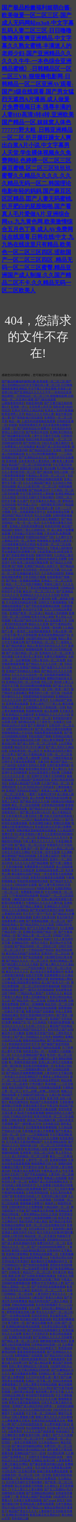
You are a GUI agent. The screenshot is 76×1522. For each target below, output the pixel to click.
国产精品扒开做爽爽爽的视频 (24, 1073)
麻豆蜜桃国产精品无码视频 (19, 855)
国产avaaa (49, 1500)
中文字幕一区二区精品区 (41, 1413)
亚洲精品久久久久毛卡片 (52, 837)
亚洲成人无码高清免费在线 (26, 526)
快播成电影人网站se (29, 939)
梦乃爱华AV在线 (33, 1167)
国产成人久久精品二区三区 (57, 848)
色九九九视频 (42, 515)
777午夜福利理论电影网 (23, 895)
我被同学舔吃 (43, 555)
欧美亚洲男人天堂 (13, 414)
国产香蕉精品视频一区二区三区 (46, 921)
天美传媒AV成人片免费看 (38, 1131)
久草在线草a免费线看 (57, 533)
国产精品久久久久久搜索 (42, 1138)
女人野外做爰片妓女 (57, 1424)
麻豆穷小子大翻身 (13, 1033)
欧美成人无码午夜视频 (59, 410)
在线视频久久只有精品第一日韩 (45, 707)
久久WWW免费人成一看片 (42, 1377)
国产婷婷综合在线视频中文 (44, 1330)
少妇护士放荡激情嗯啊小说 (40, 1217)
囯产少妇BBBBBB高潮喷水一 (49, 1246)
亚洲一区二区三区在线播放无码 (45, 1225)
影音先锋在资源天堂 (38, 768)
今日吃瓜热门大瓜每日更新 (19, 1471)
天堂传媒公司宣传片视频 (27, 533)
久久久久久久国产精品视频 (31, 863)
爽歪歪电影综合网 (56, 797)
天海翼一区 (9, 428)
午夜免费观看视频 (13, 475)
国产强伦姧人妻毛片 (35, 700)
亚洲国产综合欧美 (13, 1160)
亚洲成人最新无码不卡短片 (19, 1232)
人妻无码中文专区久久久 (50, 1293)
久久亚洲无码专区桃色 (58, 834)
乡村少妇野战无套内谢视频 (28, 678)
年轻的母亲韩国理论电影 (32, 881)
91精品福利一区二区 (57, 1207)
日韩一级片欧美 (11, 1065)
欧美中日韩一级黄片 (38, 1435)
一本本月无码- (26, 508)
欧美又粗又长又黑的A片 (45, 1514)
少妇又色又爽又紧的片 (55, 443)
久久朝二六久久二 (37, 1026)
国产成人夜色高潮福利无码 (19, 1243)
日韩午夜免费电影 (58, 765)
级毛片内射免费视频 (21, 558)
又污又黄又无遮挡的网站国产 (24, 1141)
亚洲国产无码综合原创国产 (23, 790)
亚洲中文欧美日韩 (44, 917)
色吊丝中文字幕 (33, 609)
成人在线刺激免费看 (14, 1308)
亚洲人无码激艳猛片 (35, 997)
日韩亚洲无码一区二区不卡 (26, 750)
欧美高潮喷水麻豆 (40, 823)
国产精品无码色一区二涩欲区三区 (35, 946)
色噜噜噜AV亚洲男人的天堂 (55, 540)
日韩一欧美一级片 (58, 689)
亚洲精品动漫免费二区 (49, 870)
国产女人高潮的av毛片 (58, 1489)
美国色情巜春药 (62, 1228)
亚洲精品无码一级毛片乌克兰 (29, 942)
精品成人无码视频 (56, 613)
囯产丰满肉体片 (37, 725)
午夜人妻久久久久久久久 (38, 841)
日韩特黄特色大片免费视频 (26, 1207)
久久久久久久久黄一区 (16, 776)
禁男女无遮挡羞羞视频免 (24, 1402)
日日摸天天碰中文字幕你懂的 (35, 497)
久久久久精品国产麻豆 (37, 482)
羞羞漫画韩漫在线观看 (31, 1351)
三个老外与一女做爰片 (50, 721)
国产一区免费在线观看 (16, 1315)
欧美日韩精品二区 (61, 960)
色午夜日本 (59, 1272)
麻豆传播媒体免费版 (24, 1373)
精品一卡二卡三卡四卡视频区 (24, 584)
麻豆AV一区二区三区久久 (39, 591)
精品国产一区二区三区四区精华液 (30, 464)
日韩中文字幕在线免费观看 (19, 761)
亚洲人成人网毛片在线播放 (55, 1062)
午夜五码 (52, 1105)
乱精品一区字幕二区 (38, 1380)
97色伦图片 (36, 1083)
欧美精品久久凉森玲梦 (20, 714)
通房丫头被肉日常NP (42, 794)
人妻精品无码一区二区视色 (19, 540)
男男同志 (11, 1359)
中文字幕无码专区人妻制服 (37, 493)
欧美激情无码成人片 (27, 1196)
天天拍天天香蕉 (35, 1098)
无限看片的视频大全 (14, 1007)
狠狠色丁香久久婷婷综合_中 (32, 529)
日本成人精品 (17, 928)
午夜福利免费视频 (58, 1022)
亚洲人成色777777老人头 (45, 703)
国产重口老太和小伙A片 (35, 812)
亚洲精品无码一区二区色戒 (23, 682)
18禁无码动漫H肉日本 (19, 729)
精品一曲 (14, 421)
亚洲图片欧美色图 (20, 1337)
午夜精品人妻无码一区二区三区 (46, 475)
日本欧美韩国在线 (37, 1192)
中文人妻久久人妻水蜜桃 (27, 1489)
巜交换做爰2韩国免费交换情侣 (21, 982)
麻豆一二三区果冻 (61, 1156)
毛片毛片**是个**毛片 (37, 913)
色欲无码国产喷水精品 (23, 1087)
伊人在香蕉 (16, 1149)
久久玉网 (34, 1308)
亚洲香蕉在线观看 (17, 703)
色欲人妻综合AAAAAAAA (18, 888)
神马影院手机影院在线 (40, 1395)
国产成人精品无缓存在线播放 (53, 729)
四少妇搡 (49, 468)
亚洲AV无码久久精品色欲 (27, 410)
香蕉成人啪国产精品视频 (35, 1496)
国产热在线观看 (33, 957)
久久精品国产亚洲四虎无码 (33, 779)
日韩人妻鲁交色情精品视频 (40, 1384)
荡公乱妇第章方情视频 (28, 1485)
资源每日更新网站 (17, 1254)
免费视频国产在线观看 (28, 1355)
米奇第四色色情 (61, 428)
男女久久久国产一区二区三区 (54, 1312)
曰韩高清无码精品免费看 (27, 1178)
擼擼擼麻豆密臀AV (31, 1203)
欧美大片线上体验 (42, 616)
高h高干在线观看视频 (30, 1112)
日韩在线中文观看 (25, 884)
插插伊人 (50, 1203)
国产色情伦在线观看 (35, 1265)
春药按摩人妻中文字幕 (49, 1391)
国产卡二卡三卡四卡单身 (58, 1188)
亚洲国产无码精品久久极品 (23, 671)
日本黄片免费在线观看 (27, 1500)
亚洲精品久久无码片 (57, 906)
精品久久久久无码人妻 (40, 414)
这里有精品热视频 (52, 805)
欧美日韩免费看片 (13, 902)
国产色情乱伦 (31, 443)
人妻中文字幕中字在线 (45, 435)
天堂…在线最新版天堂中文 (28, 511)
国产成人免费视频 (13, 1377)
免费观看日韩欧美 (32, 892)
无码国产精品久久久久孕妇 (35, 1388)
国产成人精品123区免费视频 (23, 1188)
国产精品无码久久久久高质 (37, 924)
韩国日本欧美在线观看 (40, 439)
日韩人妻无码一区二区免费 (48, 660)
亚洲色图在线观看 (19, 1047)
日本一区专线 (42, 1475)
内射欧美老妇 (44, 888)
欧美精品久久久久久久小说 (52, 714)
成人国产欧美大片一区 (55, 982)
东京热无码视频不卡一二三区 (53, 1304)
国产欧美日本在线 (37, 432)
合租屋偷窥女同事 (58, 511)
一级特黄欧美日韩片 (51, 504)
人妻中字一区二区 (37, 1160)
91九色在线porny (48, 1442)
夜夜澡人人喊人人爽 (54, 790)
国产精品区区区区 (40, 450)
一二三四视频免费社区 (31, 1069)
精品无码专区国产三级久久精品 (48, 1301)
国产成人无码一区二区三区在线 (37, 743)
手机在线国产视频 (39, 736)
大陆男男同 (15, 1431)
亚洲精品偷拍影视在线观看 (23, 1326)
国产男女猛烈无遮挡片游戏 (47, 910)
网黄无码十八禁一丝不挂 (44, 692)
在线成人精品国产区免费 (24, 783)
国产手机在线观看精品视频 (43, 606)
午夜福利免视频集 (13, 1192)
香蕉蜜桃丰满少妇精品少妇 (28, 1449)
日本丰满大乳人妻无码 (28, 656)
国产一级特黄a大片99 (27, 1123)
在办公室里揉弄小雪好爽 (44, 772)
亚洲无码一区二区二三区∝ (48, 1290)
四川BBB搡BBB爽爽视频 (35, 685)
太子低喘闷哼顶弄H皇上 (32, 1094)
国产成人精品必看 (40, 1362)
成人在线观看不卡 (55, 620)
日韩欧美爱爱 (17, 1120)
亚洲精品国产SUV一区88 (29, 1453)
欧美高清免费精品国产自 (54, 634)
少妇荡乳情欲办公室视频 (41, 638)
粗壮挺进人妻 (44, 508)
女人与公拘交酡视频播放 (41, 453)
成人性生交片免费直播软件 (47, 971)
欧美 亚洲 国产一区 (26, 848)
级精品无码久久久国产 (59, 1112)
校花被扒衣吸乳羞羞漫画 (35, 1319)
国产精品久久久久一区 (43, 808)
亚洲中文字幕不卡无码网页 (48, 776)
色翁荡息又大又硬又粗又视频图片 (38, 519)
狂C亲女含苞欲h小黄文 (28, 834)
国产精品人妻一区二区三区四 (20, 1341)
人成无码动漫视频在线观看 (38, 421)
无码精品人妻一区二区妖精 (55, 1373)
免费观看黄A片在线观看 (39, 866)
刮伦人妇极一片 (64, 472)
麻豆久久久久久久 (17, 971)
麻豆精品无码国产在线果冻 (23, 953)
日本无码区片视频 (34, 577)
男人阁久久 (59, 768)
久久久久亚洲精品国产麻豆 (28, 1055)
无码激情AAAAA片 (59, 1239)
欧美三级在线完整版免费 (32, 562)
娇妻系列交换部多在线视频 (47, 877)
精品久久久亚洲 (38, 624)
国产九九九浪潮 (62, 1435)
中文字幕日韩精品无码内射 (33, 1370)
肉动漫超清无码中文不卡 (24, 1044)
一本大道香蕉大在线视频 (56, 873)
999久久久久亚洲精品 (15, 910)
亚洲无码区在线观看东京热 (48, 1420)
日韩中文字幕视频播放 (52, 602)
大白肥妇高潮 (55, 1453)
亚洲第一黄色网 (63, 450)
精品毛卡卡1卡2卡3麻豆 (29, 747)
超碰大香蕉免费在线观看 (52, 1471)
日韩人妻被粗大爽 (22, 1417)
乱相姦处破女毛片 (28, 573)
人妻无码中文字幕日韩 (58, 1073)
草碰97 (47, 939)
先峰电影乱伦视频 (13, 1493)
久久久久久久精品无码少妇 (34, 1409)
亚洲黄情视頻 (58, 1160)
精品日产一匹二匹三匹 (37, 1272)
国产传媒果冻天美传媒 (40, 1210)
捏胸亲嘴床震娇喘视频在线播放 (36, 830)
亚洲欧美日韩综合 (61, 432)
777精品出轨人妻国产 (30, 993)
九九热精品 (39, 1022)
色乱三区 (46, 682)
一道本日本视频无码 (24, 1442)
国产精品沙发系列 (60, 1221)
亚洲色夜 (11, 461)
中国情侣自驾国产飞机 (40, 537)
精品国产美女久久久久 (23, 1511)
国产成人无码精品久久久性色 (32, 1036)
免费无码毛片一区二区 (51, 1243)
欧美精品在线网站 (13, 1225)
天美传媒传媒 (14, 866)
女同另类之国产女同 (60, 1029)
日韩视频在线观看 (49, 1087)
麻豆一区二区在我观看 (25, 805)
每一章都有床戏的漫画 (23, 1062)
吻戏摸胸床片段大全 (44, 1163)
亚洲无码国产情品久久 (34, 548)
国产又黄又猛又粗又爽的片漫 (29, 978)
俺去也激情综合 (18, 1102)
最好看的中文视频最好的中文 (49, 1261)
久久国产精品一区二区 (55, 783)
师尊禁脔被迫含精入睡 (20, 1312)
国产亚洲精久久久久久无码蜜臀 (53, 1337)
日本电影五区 (50, 1123)
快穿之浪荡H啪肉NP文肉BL (37, 1015)
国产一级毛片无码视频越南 (37, 989)
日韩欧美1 (15, 1272)
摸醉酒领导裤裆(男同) (53, 1341)
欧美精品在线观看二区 (44, 1254)
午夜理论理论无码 (61, 1257)
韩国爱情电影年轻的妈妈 (38, 696)
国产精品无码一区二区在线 (28, 1000)
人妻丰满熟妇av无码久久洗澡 (39, 1214)
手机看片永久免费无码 (25, 1170)
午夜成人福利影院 (61, 548)
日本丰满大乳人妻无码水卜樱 (36, 461)
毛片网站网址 (65, 468)
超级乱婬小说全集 (31, 468)
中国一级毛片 (17, 1138)
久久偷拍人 (51, 1485)
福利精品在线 (26, 721)
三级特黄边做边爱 (22, 1391)
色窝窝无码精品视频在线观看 (44, 479)
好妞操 (13, 424)
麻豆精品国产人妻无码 (36, 598)
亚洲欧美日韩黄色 (17, 1514)
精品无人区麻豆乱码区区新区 (29, 859)
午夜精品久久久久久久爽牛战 (44, 902)
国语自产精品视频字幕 (41, 1120)
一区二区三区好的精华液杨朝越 (40, 986)
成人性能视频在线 (13, 453)
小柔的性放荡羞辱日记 (32, 1359)
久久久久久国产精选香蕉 (39, 1431)
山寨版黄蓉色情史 (13, 403)
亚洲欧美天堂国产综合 (40, 1033)
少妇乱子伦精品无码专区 (17, 1116)
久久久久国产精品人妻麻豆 (26, 906)
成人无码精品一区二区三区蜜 (29, 1156)
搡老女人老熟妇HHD (56, 1076)
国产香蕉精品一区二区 (40, 642)
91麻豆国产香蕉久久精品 (46, 1297)
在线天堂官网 (34, 975)
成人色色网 (37, 797)
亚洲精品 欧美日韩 (43, 1460)
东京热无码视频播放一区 (38, 1065)
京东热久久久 (53, 993)
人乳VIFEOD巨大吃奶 (15, 877)
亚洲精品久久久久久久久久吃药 (40, 595)
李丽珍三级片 (52, 584)
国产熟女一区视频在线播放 (23, 580)
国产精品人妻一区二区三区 (34, 935)
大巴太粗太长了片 (39, 1228)
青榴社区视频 (61, 823)
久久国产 (22, 501)
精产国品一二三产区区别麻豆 (26, 968)
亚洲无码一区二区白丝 (55, 953)
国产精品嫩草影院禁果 (16, 435)
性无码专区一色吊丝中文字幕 (41, 569)
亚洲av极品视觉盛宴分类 (57, 899)
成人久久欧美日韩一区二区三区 (37, 486)
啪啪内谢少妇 (28, 1145)
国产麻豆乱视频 (36, 1322)
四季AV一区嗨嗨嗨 (31, 1004)
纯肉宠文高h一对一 (35, 1051)
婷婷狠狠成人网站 (61, 978)
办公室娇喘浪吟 (35, 1427)
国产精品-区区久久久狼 (34, 801)
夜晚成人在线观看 (55, 1178)
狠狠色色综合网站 (34, 1040)
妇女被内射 (56, 1149)
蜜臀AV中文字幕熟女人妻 (47, 1283)
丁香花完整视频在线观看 (43, 587)
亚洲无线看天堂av (34, 1105)
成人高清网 (51, 711)
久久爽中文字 (63, 537)
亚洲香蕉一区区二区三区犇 (37, 1152)
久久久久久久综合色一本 (27, 674)
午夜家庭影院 (56, 1359)
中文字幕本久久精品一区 (45, 501)
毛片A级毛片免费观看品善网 (53, 1467)
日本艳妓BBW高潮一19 (45, 1344)
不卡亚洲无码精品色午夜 (21, 602)
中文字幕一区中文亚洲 (45, 852)
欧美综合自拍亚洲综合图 (29, 1239)
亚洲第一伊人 (19, 406)
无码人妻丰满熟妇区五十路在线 (28, 1366)
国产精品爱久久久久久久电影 (20, 964)
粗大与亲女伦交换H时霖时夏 (55, 1232)
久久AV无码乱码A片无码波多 (35, 787)
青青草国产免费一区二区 (35, 718)
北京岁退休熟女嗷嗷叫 (56, 424)
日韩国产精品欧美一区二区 (31, 1018)
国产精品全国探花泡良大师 (23, 739)
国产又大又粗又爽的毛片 (42, 928)
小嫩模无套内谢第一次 (25, 899)
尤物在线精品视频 (22, 1304)
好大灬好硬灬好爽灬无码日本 (41, 1091)
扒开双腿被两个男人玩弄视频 (33, 1199)
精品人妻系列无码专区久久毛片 (47, 645)
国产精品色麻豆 (16, 645)
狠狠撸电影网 (34, 649)
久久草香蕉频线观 (13, 537)
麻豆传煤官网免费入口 (34, 1257)
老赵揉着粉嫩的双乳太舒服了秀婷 (38, 1279)
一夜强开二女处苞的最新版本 (32, 631)
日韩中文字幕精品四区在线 (45, 1456)
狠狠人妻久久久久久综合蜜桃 (53, 1417)
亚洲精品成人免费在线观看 (37, 1504)
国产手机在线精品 (35, 1174)
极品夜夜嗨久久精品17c (49, 819)
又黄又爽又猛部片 (48, 855)
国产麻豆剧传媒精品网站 (27, 1446)
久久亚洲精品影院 (55, 1141)
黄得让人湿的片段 (13, 432)
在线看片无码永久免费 (31, 765)
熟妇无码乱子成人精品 (33, 1221)
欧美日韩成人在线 (36, 1149)
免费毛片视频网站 (55, 656)
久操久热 (54, 1094)
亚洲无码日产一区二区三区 (19, 837)
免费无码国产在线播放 (40, 1011)
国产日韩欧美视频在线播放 (38, 1275)
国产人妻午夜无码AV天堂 (54, 884)
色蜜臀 (10, 830)
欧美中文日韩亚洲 (22, 870)
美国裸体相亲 (34, 711)
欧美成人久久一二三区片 (17, 819)
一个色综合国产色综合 (40, 950)
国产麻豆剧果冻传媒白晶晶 (46, 1464)
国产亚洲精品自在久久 (32, 457)
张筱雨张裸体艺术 (29, 424)
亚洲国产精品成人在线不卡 (41, 566)
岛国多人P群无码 (12, 1236)
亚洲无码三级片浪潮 (54, 1196)
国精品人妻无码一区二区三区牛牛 (23, 1438)
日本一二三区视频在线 (34, 1134)
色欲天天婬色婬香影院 (58, 816)
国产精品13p (35, 1507)
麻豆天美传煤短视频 (18, 917)
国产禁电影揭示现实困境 (27, 417)
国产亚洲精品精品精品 (40, 1493)
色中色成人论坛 (27, 504)
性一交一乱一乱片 (28, 522)
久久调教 (66, 852)
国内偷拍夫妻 (10, 548)
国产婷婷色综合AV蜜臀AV (33, 428)
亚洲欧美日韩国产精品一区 (40, 931)
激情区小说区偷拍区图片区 (28, 1250)
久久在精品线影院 (52, 573)
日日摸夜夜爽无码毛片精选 (19, 544)
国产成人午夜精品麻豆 (31, 754)
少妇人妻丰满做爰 (52, 739)
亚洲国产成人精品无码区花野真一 (34, 1406)
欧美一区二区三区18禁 (23, 1058)
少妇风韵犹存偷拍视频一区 (28, 689)
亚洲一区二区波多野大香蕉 (31, 1268)
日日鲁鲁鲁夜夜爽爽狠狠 (41, 1127)
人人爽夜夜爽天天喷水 (16, 1420)
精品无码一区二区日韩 (59, 1004)
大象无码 (43, 761)
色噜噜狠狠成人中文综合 (17, 732)
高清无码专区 (39, 1315)
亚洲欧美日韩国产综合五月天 (27, 1029)
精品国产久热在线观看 (44, 1102)
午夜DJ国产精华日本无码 (27, 620)
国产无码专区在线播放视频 (48, 1286)
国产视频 (17, 566)
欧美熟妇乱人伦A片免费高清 (38, 1478)
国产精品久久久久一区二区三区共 (27, 960)
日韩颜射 (66, 772)
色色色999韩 (52, 526)
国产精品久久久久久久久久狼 (38, 1398)
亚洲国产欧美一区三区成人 (26, 613)
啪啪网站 (58, 1036)
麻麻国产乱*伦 (21, 1022)
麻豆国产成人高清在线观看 (53, 446)
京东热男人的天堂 (40, 406)
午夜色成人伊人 (51, 1170)
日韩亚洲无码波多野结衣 (44, 1080)
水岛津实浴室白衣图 (54, 1326)
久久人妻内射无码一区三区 (19, 472)
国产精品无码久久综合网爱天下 (37, 1348)
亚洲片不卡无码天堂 (35, 1333)
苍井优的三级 (19, 1518)
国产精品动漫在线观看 (42, 1007)
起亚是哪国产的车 (17, 797)
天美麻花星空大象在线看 (41, 1109)
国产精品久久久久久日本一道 (44, 663)
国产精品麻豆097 (39, 490)
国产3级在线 (44, 472)
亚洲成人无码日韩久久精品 (23, 627)
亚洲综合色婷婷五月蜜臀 (51, 558)
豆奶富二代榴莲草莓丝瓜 (56, 758)
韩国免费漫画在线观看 (48, 732)
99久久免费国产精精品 (25, 667)
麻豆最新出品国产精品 (25, 873)
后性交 (61, 1500)
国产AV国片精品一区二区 (22, 653)
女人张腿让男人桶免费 (25, 758)
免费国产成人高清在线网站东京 (48, 1181)
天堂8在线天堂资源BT (15, 1261)
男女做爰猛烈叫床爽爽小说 (19, 551)
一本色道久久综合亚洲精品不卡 (21, 1076)
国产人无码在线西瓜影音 (27, 1424)
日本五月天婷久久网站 (16, 852)
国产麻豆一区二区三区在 (29, 844)
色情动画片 (63, 1431)
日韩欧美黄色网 (57, 1000)
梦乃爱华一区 (16, 1322)
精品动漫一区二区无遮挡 (40, 1236)
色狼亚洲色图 (34, 403)
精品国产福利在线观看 (46, 1047)
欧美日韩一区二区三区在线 (54, 544)
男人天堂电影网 (27, 634)
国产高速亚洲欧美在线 (20, 555)
